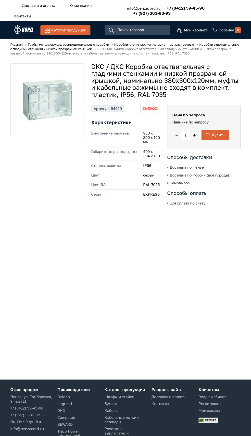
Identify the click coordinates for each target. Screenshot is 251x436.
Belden (63, 397)
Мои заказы (209, 410)
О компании (74, 4)
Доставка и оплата (36, 4)
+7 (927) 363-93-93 (145, 11)
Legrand (64, 403)
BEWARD (65, 424)
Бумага (110, 403)
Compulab (66, 417)
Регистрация (210, 403)
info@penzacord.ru (137, 7)
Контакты (20, 14)
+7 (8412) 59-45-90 (180, 6)
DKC (61, 410)
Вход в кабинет (212, 397)
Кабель (111, 410)
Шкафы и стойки (119, 397)
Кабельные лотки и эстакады (121, 419)
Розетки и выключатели (116, 430)
